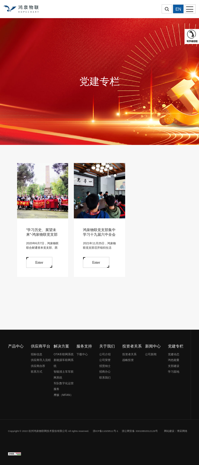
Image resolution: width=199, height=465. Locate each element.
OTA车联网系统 (64, 354)
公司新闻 (151, 354)
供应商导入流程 (41, 359)
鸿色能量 (173, 359)
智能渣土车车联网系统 (64, 374)
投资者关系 (132, 346)
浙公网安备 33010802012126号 (140, 431)
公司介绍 (105, 354)
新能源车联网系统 (64, 362)
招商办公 (105, 371)
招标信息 (36, 354)
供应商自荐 (38, 365)
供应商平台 (40, 346)
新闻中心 (153, 346)
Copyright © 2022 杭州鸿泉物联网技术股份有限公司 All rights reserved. (48, 431)
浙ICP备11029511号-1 (105, 431)
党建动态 (173, 354)
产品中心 (16, 346)
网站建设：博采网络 (175, 431)
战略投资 (128, 359)
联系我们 (105, 377)
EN (178, 9)
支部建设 (173, 365)
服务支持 (84, 346)
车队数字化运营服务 (64, 386)
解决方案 (61, 346)
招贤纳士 (105, 365)
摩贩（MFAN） (63, 394)
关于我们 (107, 346)
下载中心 (82, 354)
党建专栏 (175, 346)
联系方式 (36, 371)
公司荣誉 (105, 359)
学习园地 (173, 371)
